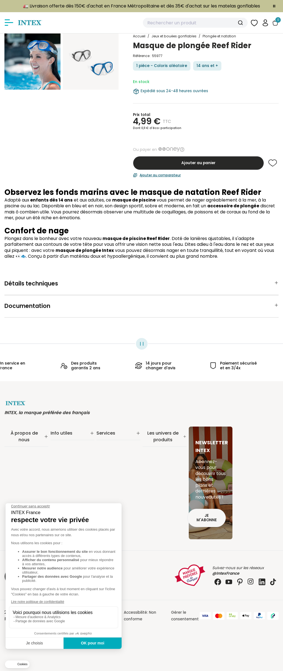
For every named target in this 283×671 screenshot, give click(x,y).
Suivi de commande (69, 438)
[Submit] (241, 23)
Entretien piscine (158, 458)
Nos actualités (17, 452)
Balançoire (153, 494)
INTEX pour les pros (114, 466)
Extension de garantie (116, 445)
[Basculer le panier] (275, 22)
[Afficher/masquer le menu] (8, 22)
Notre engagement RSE (26, 445)
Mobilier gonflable (159, 501)
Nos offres (14, 459)
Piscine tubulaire (158, 444)
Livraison (59, 445)
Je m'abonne (206, 518)
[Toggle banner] (274, 6)
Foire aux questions (114, 474)
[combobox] (195, 23)
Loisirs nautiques (158, 486)
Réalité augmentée (114, 459)
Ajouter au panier (198, 163)
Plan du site (61, 494)
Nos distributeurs (112, 452)
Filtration (151, 451)
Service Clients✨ (112, 438)
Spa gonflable (156, 479)
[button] (265, 22)
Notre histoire (17, 438)
